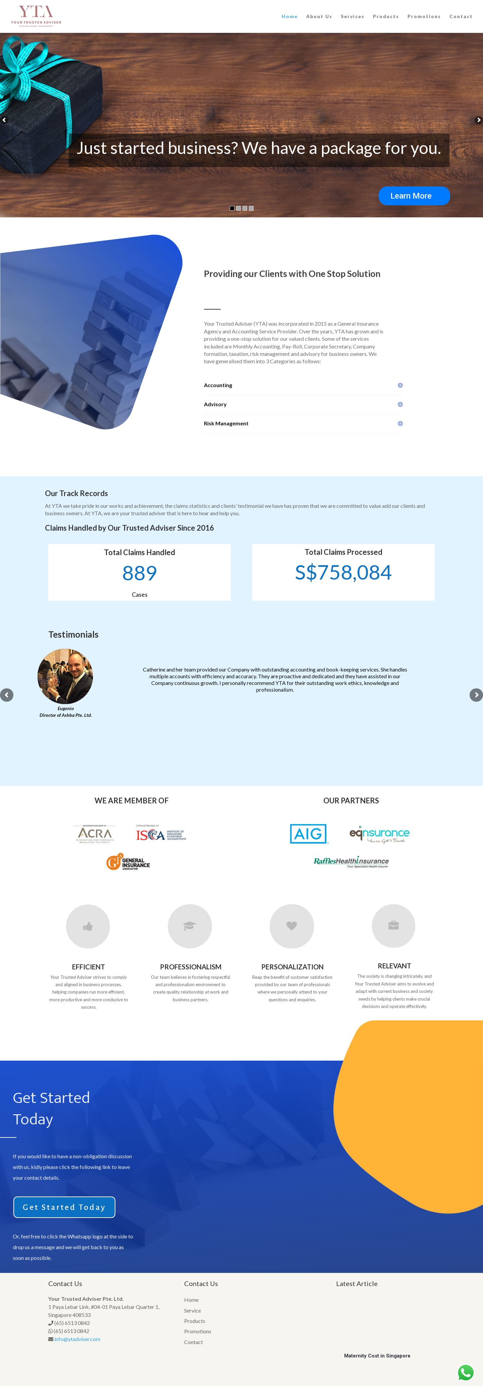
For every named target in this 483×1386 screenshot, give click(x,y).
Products (386, 16)
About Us (319, 16)
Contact (461, 16)
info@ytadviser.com (77, 1339)
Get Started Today (64, 1207)
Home (290, 16)
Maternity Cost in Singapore (377, 1356)
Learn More (411, 196)
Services (353, 16)
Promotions (424, 16)
